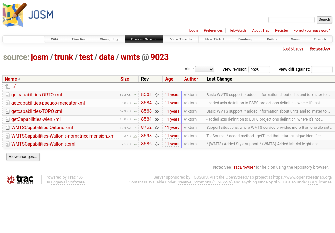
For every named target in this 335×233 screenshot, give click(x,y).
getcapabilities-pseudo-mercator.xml (48, 103)
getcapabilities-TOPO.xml (36, 113)
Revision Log (320, 48)
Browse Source (144, 39)
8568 (146, 95)
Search (320, 39)
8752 (146, 132)
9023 (159, 57)
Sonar (296, 39)
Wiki (54, 39)
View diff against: (306, 69)
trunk (63, 57)
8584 (146, 104)
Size (124, 79)
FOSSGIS (199, 184)
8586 (146, 150)
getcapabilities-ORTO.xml (36, 94)
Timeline (78, 39)
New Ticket (214, 39)
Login (193, 30)
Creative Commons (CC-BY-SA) (205, 188)
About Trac (260, 30)
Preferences (213, 30)
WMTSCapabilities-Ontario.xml (42, 131)
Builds (272, 39)
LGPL (313, 188)
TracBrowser (243, 174)
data (106, 57)
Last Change (293, 48)
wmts (130, 57)
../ (13, 86)
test (86, 57)
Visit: (189, 68)
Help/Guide (237, 30)
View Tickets (181, 39)
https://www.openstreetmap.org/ (303, 184)
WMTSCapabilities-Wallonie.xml (43, 149)
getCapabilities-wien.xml (36, 122)
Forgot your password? (312, 30)
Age (169, 79)
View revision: (234, 69)
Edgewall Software (68, 188)
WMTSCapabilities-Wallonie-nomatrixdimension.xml (63, 140)
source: (16, 57)
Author (191, 79)
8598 (146, 141)
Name (11, 79)
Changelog (109, 39)
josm (39, 57)
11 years (172, 95)
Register (281, 30)
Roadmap (245, 39)
